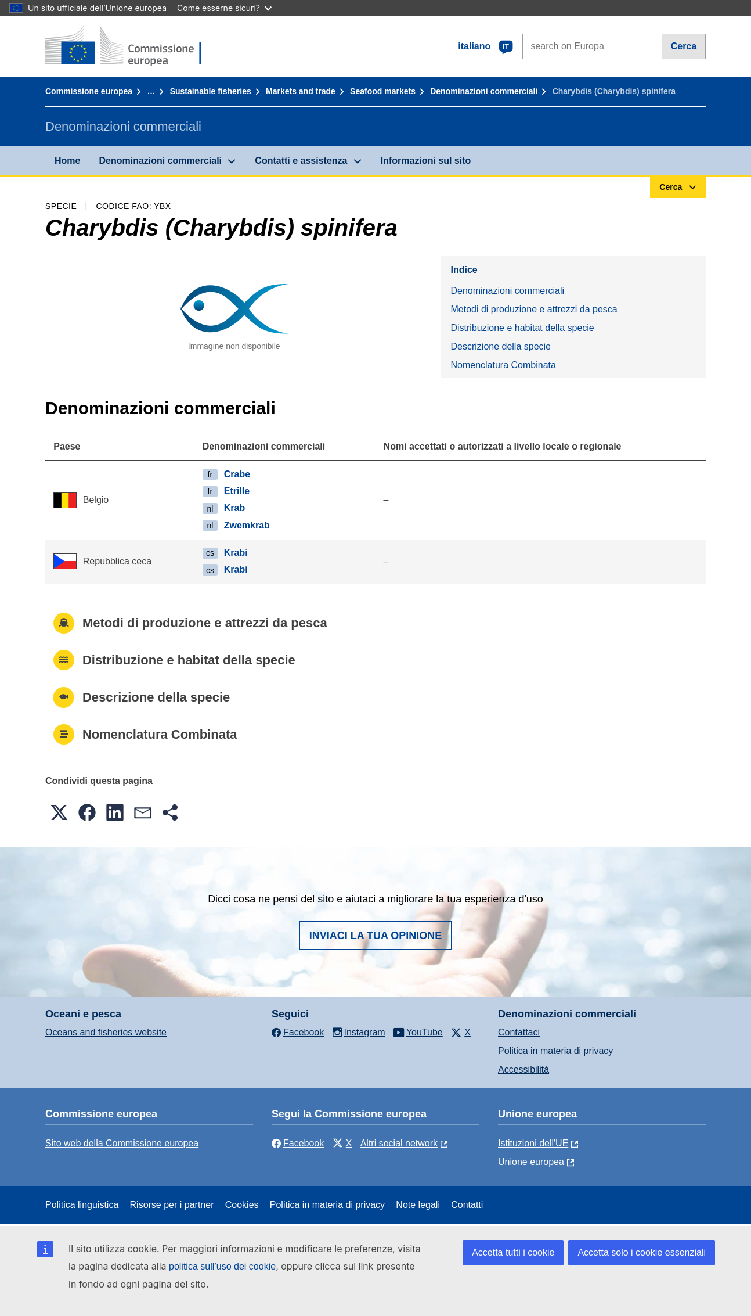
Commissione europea (88, 91)
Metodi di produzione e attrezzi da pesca (533, 309)
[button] (59, 812)
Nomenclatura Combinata (502, 365)
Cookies (242, 1205)
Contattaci (519, 1032)
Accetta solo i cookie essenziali (641, 1252)
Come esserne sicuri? (224, 8)
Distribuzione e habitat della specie (522, 328)
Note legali (418, 1205)
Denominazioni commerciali (483, 91)
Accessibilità (523, 1069)
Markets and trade (300, 91)
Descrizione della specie (500, 346)
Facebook (298, 1143)
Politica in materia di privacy (555, 1051)
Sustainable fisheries (210, 91)
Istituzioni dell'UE (533, 1143)
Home (67, 161)
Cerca (683, 46)
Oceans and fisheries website (106, 1032)
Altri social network (399, 1143)
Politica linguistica (81, 1205)
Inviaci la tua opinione (375, 935)
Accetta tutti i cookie (513, 1252)
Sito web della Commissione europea (121, 1143)
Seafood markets (383, 91)
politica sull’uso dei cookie (222, 1266)
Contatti (467, 1205)
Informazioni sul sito (426, 161)
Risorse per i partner (172, 1205)
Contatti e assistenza (301, 161)
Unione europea (531, 1162)
